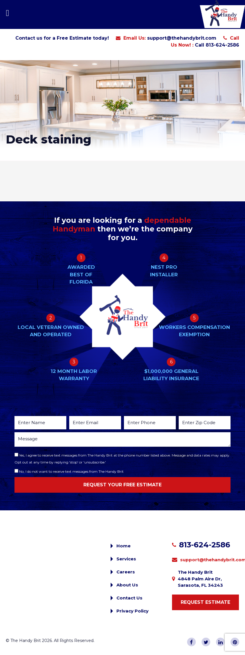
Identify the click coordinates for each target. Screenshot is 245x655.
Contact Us (129, 598)
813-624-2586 (204, 544)
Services (126, 559)
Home (123, 546)
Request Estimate (205, 602)
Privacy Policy (132, 611)
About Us (127, 585)
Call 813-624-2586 (217, 45)
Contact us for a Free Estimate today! (62, 38)
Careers (125, 572)
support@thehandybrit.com (181, 38)
